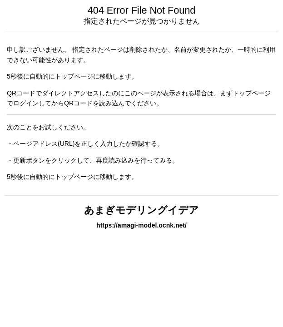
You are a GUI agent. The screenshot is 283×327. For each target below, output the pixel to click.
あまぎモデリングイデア (141, 210)
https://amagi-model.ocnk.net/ (141, 225)
